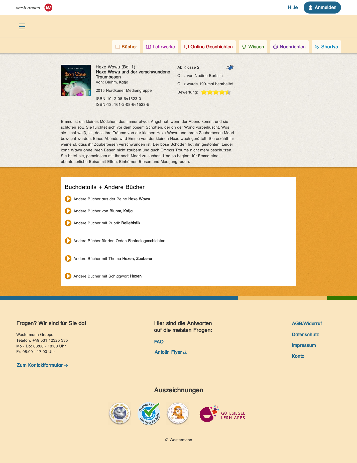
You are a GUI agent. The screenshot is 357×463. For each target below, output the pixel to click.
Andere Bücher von (103, 211)
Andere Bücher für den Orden (119, 240)
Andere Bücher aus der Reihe (111, 199)
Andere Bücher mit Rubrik (106, 223)
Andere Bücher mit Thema (112, 258)
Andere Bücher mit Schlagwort (107, 276)
